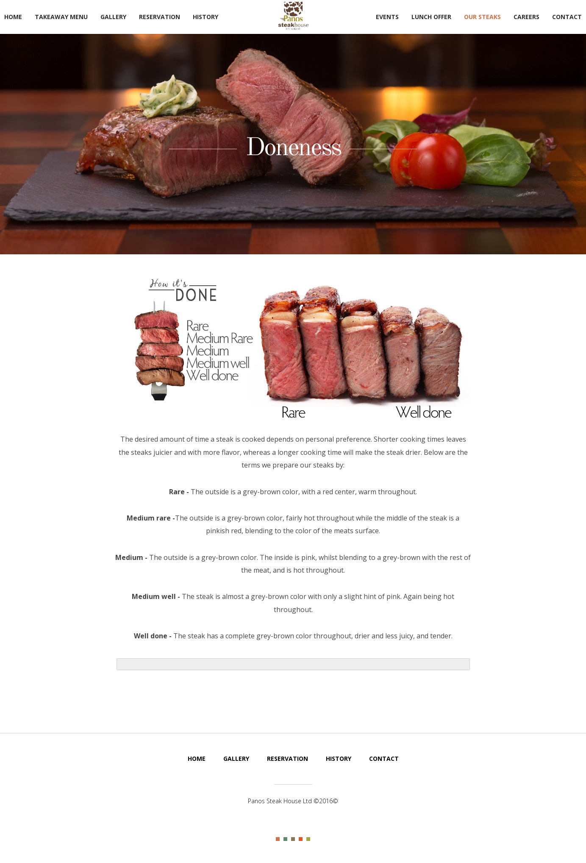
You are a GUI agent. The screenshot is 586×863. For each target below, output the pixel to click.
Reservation (159, 17)
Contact (567, 17)
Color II (285, 839)
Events (387, 17)
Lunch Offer (431, 17)
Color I (278, 839)
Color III (293, 839)
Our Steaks (482, 17)
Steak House (293, 16)
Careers (526, 17)
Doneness (293, 148)
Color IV (301, 839)
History (205, 17)
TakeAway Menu (61, 17)
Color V (308, 839)
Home (13, 17)
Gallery (113, 17)
